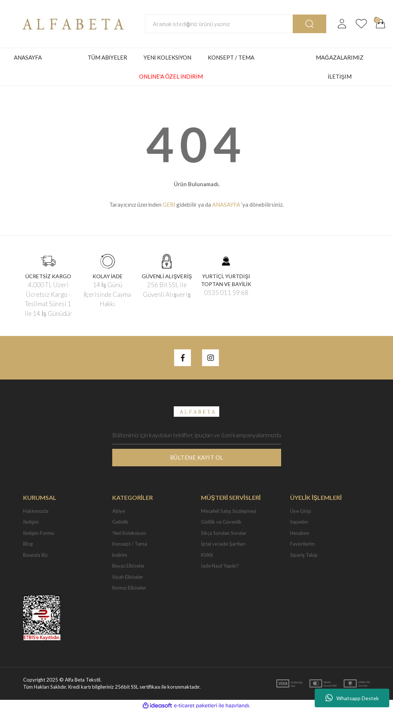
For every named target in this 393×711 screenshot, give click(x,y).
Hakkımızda (35, 511)
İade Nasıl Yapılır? (220, 566)
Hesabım (299, 533)
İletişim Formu (38, 533)
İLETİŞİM (340, 76)
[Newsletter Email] (196, 435)
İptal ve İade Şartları (223, 544)
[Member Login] (342, 24)
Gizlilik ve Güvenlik (221, 522)
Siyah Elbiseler (127, 577)
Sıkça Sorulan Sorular (223, 533)
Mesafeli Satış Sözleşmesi (228, 511)
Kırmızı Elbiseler (129, 588)
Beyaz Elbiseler (128, 566)
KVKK (207, 555)
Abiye (118, 511)
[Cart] (380, 24)
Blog (28, 544)
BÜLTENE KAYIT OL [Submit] (196, 457)
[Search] (219, 24)
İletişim (31, 522)
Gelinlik (120, 522)
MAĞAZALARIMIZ (340, 57)
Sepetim (299, 522)
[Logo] (71, 23)
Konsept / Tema (129, 544)
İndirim (120, 555)
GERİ (169, 204)
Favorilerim (302, 544)
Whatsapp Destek (352, 698)
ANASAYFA (28, 57)
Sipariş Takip (304, 555)
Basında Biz (35, 555)
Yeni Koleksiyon (129, 533)
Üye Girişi (300, 511)
